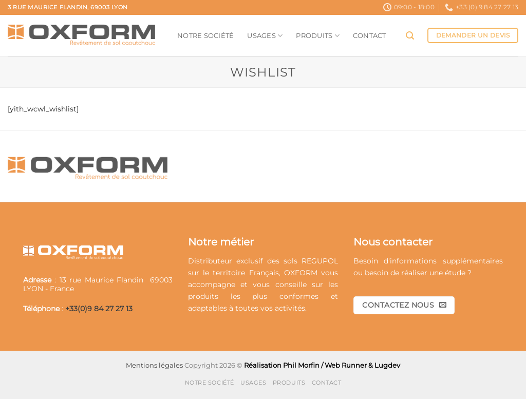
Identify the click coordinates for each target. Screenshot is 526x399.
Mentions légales (154, 365)
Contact (369, 35)
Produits (318, 36)
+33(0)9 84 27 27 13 (99, 308)
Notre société (205, 35)
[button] (410, 36)
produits (203, 296)
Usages (265, 36)
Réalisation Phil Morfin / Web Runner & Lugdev (322, 365)
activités (290, 308)
